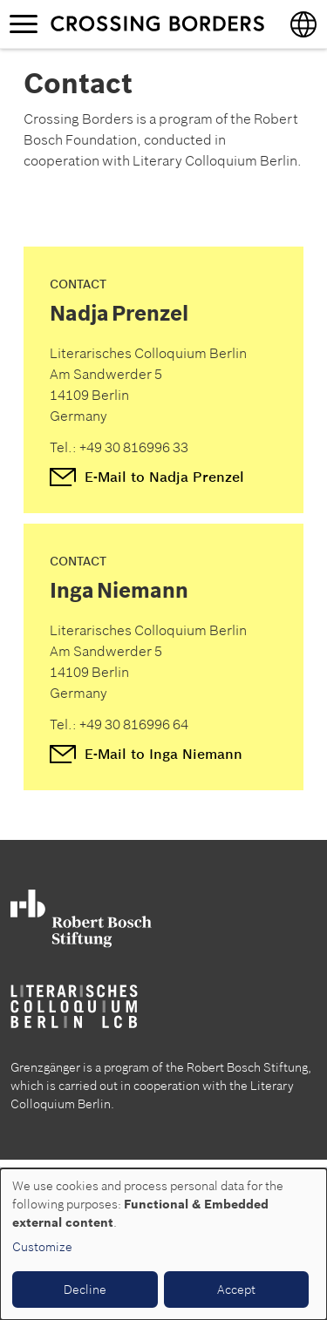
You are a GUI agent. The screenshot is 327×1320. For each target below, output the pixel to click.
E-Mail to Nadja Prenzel (164, 476)
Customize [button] (42, 1247)
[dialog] (163, 1244)
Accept (236, 1289)
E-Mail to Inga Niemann (163, 753)
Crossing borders (156, 23)
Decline (85, 1289)
